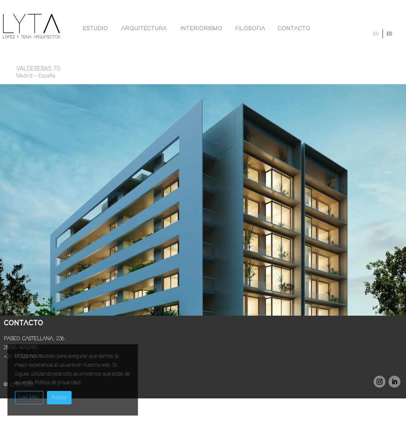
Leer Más (29, 397)
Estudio (95, 28)
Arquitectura (144, 28)
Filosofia (250, 28)
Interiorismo (201, 28)
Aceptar (59, 397)
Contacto (294, 28)
